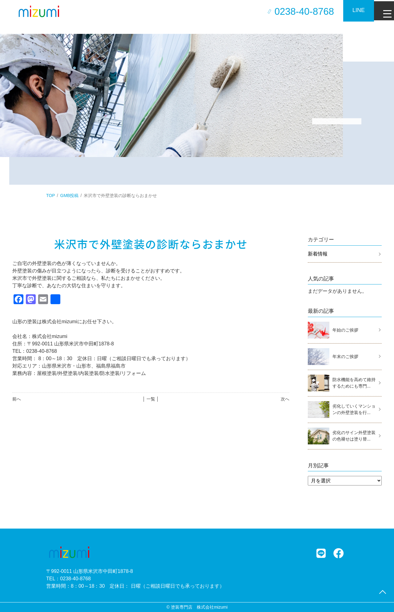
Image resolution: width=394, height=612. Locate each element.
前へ (16, 399)
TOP (50, 195)
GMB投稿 (69, 195)
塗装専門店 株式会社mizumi (199, 607)
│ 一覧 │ (151, 399)
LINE (354, 10)
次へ (285, 399)
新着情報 (318, 253)
